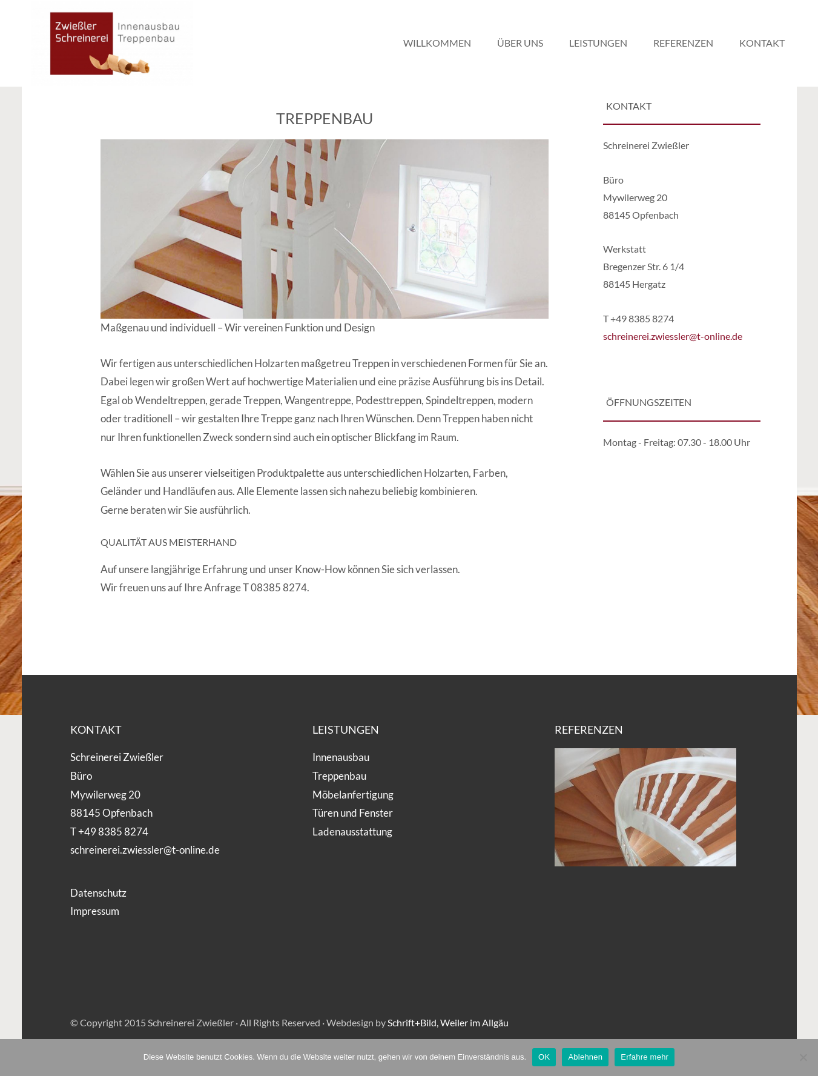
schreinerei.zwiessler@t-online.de (672, 336)
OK (544, 1056)
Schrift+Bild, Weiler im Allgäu (448, 1022)
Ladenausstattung (352, 831)
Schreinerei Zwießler (119, 43)
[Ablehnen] (803, 1057)
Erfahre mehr (644, 1056)
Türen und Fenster (352, 812)
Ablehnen (585, 1056)
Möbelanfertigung (353, 794)
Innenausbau (340, 757)
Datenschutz (98, 892)
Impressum (94, 911)
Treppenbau (339, 775)
